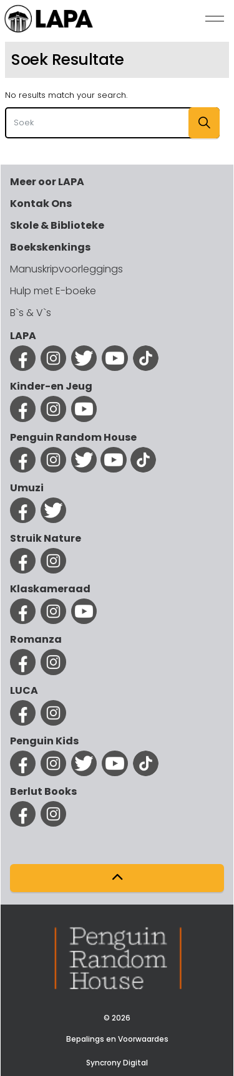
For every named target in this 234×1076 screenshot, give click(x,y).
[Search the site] (112, 122)
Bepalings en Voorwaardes (117, 1039)
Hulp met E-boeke (53, 291)
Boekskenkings (50, 247)
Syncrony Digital (117, 1062)
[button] (204, 122)
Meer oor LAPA (47, 182)
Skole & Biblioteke (57, 225)
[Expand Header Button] (214, 18)
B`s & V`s (30, 312)
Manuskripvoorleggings (66, 269)
